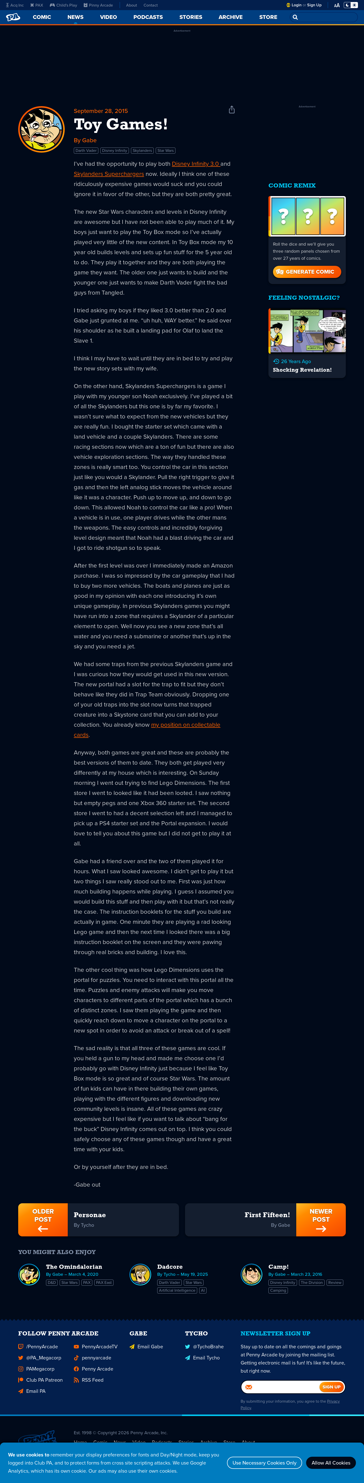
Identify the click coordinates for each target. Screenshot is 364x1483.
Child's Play (63, 5)
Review (335, 1282)
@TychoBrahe (204, 1351)
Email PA (32, 1396)
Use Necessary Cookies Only (265, 1462)
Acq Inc (15, 5)
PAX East (104, 1282)
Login (297, 5)
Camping (278, 1290)
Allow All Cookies (331, 1462)
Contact (151, 5)
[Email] (280, 1392)
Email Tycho (202, 1363)
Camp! (278, 1267)
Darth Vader (86, 150)
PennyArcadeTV (96, 1351)
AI (203, 1290)
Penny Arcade (93, 1374)
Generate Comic (304, 272)
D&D (52, 1282)
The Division (312, 1282)
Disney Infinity (114, 150)
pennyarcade (92, 1363)
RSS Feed (89, 1385)
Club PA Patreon (40, 1385)
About (131, 5)
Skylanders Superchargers (109, 173)
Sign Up (314, 5)
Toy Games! (121, 125)
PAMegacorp (36, 1374)
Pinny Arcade (98, 5)
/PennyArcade (38, 1351)
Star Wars (165, 150)
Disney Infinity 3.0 (196, 163)
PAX (36, 5)
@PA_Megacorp (39, 1363)
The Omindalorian (74, 1267)
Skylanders (142, 150)
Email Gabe (146, 1351)
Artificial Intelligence (177, 1290)
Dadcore (170, 1267)
